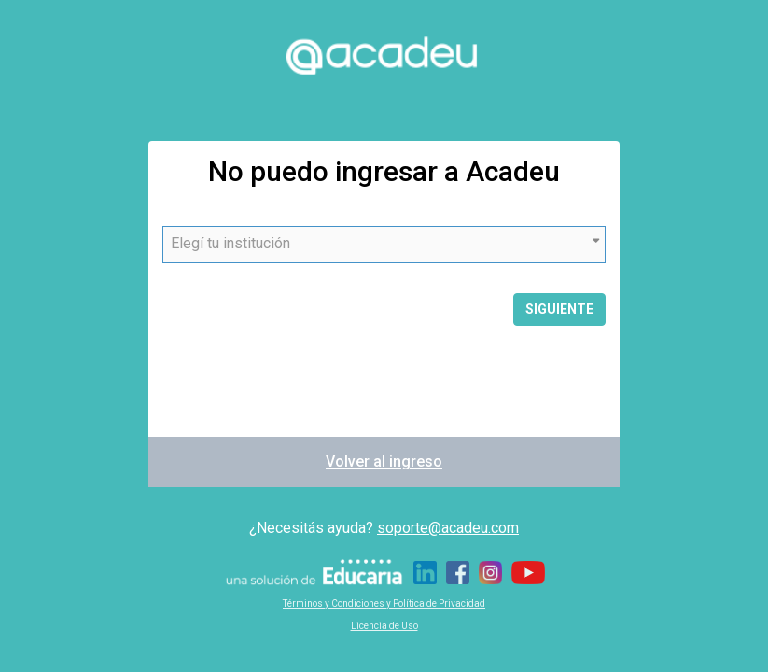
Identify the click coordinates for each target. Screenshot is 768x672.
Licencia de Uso (384, 626)
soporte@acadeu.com (448, 528)
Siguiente (559, 308)
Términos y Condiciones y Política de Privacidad (384, 603)
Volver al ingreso (384, 461)
